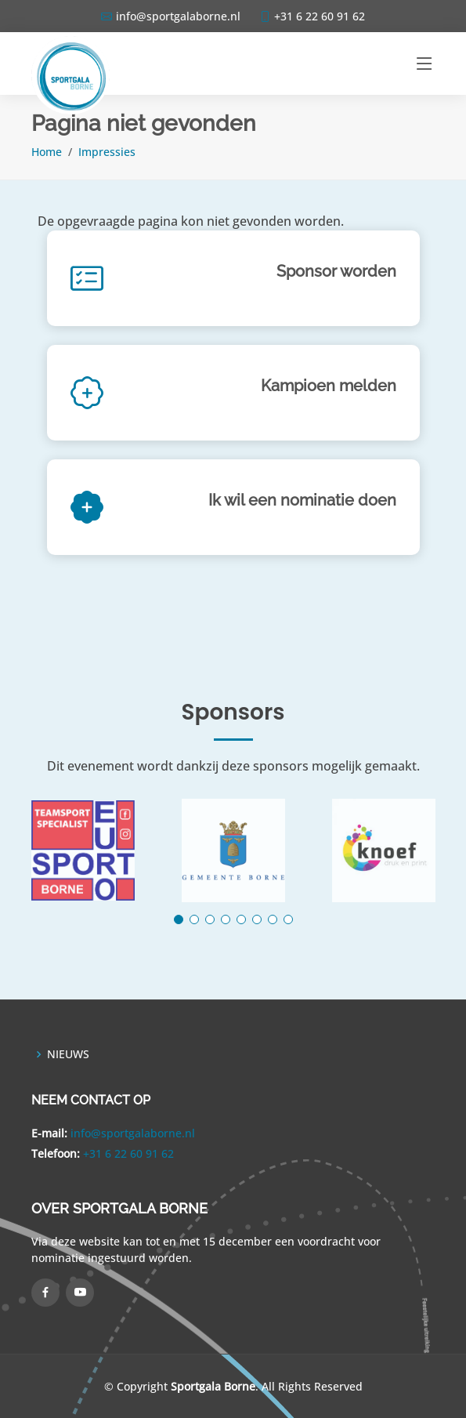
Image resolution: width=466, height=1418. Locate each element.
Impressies (106, 151)
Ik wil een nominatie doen (302, 500)
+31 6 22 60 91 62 (128, 1153)
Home (46, 151)
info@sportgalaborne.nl (132, 1133)
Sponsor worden (336, 271)
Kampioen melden (328, 385)
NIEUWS (68, 1054)
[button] (178, 919)
